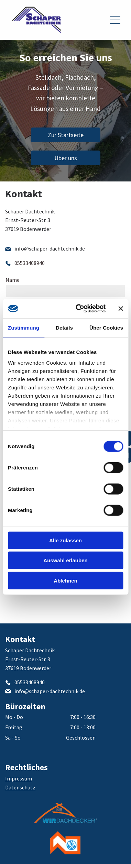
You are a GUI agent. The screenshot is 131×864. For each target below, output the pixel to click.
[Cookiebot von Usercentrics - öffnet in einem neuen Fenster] (79, 308)
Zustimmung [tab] (23, 328)
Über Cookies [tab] (106, 328)
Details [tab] (64, 328)
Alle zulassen (65, 540)
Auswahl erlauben (65, 560)
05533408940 (29, 262)
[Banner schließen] (120, 308)
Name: (13, 279)
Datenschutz (20, 787)
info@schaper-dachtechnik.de (49, 248)
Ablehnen (65, 581)
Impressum (18, 778)
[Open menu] (115, 20)
